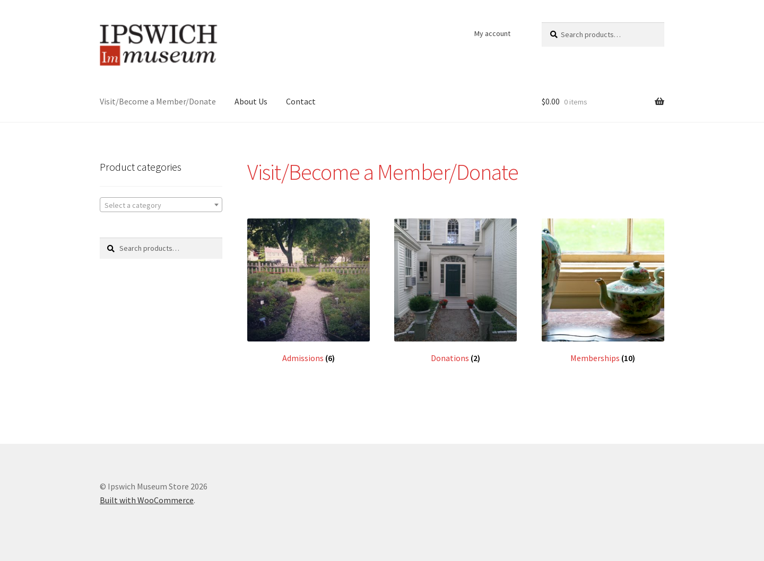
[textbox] (161, 205)
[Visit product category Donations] (455, 290)
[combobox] (161, 204)
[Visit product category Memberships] (603, 290)
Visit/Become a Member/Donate (158, 101)
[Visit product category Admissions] (308, 290)
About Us (251, 101)
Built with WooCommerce (147, 500)
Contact (301, 101)
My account (492, 33)
